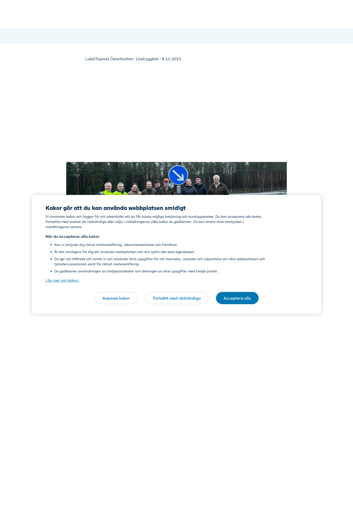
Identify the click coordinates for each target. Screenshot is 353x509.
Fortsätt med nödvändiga (177, 297)
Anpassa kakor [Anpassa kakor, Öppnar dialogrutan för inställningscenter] (116, 297)
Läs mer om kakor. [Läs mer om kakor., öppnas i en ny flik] (62, 280)
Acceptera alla (237, 297)
